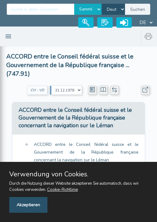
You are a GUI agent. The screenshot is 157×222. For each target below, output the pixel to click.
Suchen (137, 9)
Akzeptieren (28, 205)
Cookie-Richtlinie (62, 189)
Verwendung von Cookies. (48, 174)
